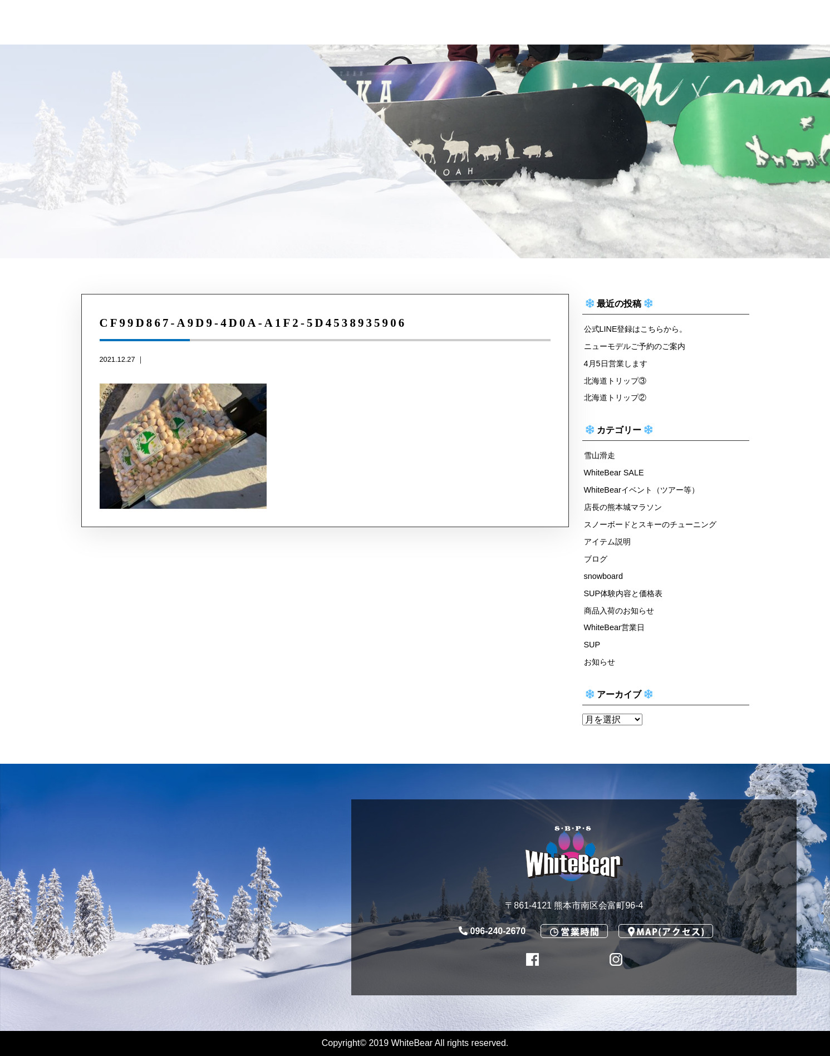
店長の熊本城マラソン (623, 507)
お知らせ (599, 661)
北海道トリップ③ (615, 380)
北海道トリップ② (615, 397)
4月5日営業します (615, 363)
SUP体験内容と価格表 (623, 593)
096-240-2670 (492, 931)
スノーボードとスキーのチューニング (650, 524)
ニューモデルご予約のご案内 (634, 346)
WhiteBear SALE (614, 472)
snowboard (603, 576)
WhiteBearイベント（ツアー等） (641, 489)
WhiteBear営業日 (614, 627)
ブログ (595, 558)
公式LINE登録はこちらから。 (635, 329)
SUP (592, 644)
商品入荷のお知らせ (619, 610)
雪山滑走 (599, 455)
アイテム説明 (607, 541)
